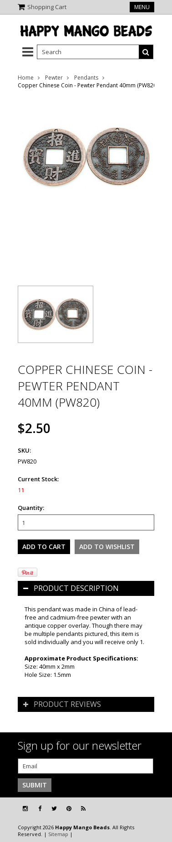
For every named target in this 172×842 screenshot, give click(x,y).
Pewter (54, 77)
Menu (142, 7)
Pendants (86, 77)
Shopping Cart (46, 7)
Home (26, 77)
